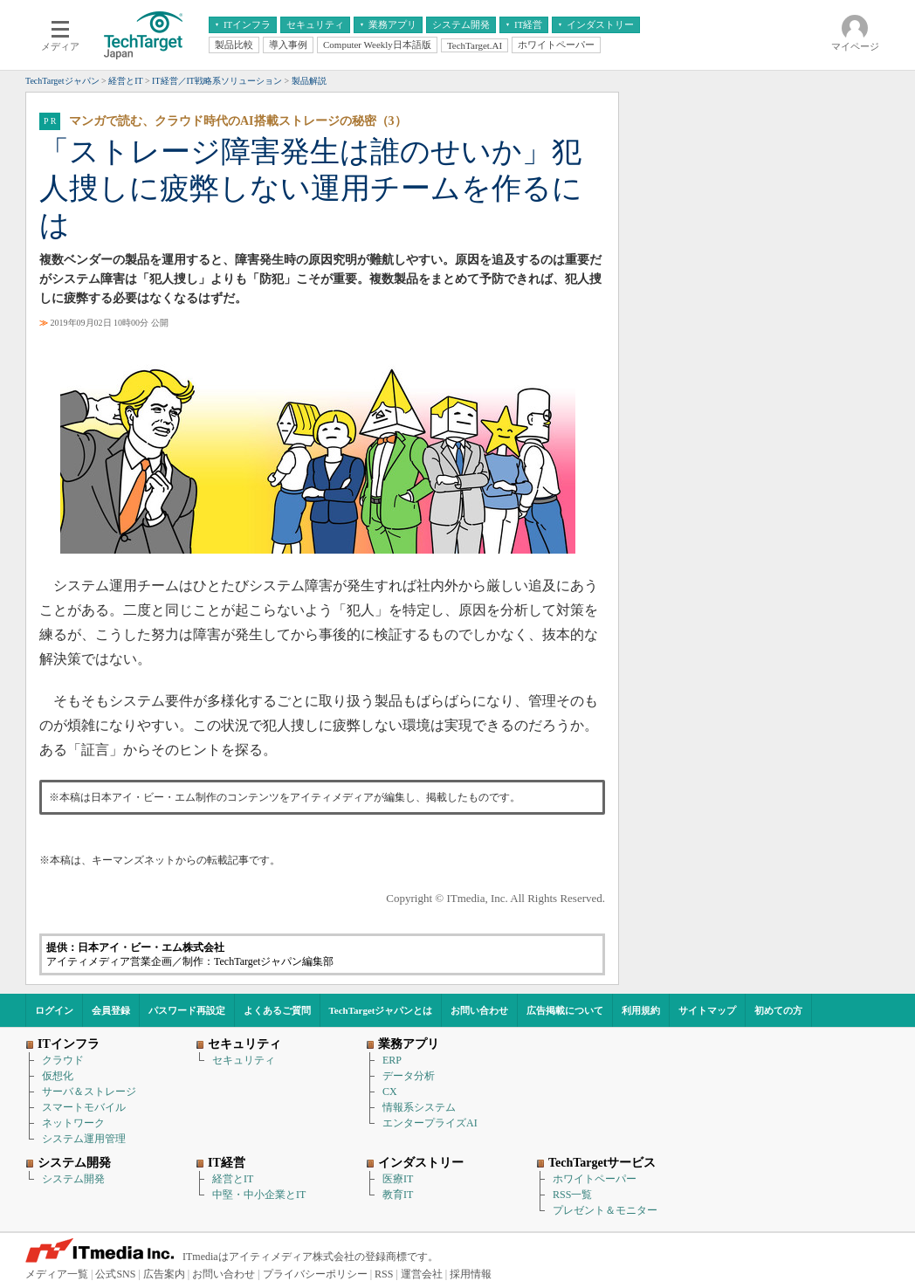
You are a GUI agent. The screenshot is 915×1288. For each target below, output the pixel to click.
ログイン (54, 1010)
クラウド (63, 1060)
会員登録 (111, 1010)
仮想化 (57, 1076)
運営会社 (422, 1274)
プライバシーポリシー (315, 1274)
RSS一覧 (572, 1194)
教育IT (397, 1194)
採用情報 (471, 1274)
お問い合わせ (479, 1010)
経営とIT (232, 1179)
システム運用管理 (84, 1139)
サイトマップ (707, 1010)
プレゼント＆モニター (605, 1210)
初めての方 (778, 1010)
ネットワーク (73, 1123)
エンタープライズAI (430, 1123)
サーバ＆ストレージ (89, 1091)
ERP (392, 1060)
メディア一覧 (56, 1274)
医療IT (397, 1179)
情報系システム (419, 1107)
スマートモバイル (84, 1107)
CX (389, 1091)
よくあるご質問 (277, 1010)
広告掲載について (564, 1010)
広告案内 (164, 1274)
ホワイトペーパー (594, 1179)
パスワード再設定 (186, 1010)
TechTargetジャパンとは (381, 1010)
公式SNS (115, 1274)
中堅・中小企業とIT (259, 1194)
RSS (384, 1274)
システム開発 (73, 1179)
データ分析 (408, 1076)
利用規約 (641, 1010)
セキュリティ (243, 1060)
